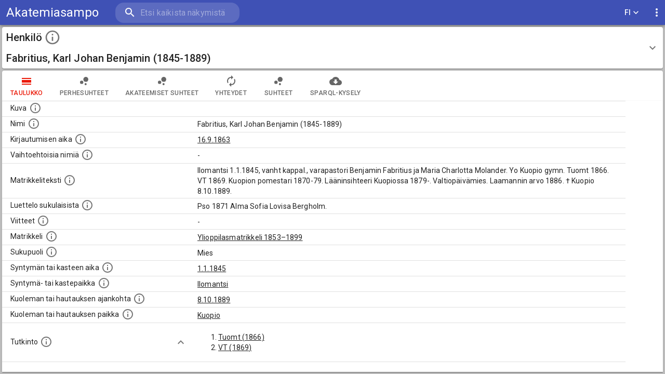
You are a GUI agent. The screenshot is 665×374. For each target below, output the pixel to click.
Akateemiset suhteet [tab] (162, 86)
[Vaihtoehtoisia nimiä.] (87, 154)
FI (632, 12)
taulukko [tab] (26, 86)
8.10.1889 (213, 300)
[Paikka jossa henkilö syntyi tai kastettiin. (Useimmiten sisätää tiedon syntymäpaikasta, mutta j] (104, 283)
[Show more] (180, 342)
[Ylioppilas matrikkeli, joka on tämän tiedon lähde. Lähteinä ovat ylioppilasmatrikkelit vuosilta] (51, 236)
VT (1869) (234, 347)
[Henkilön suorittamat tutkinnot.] (46, 341)
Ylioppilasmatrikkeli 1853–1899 (250, 237)
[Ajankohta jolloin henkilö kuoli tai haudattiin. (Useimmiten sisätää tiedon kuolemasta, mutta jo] (139, 298)
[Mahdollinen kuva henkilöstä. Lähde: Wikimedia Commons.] (35, 108)
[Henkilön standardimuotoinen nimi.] (33, 123)
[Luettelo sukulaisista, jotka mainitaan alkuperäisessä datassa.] (87, 205)
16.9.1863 (213, 140)
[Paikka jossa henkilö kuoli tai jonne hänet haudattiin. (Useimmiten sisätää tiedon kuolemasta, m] (127, 314)
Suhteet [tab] (278, 86)
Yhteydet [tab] (231, 86)
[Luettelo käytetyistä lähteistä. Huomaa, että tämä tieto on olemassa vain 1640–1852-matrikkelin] (43, 220)
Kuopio (208, 315)
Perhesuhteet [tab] (84, 86)
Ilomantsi (212, 284)
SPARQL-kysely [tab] (335, 86)
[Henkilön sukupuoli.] (51, 252)
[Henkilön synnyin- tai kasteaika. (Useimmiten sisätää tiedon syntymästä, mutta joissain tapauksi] (107, 267)
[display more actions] (656, 13)
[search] (176, 13)
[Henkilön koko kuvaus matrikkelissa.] (69, 180)
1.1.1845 (211, 268)
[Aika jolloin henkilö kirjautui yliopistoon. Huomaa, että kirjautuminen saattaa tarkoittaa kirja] (80, 139)
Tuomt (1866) (241, 337)
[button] (332, 48)
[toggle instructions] (52, 37)
